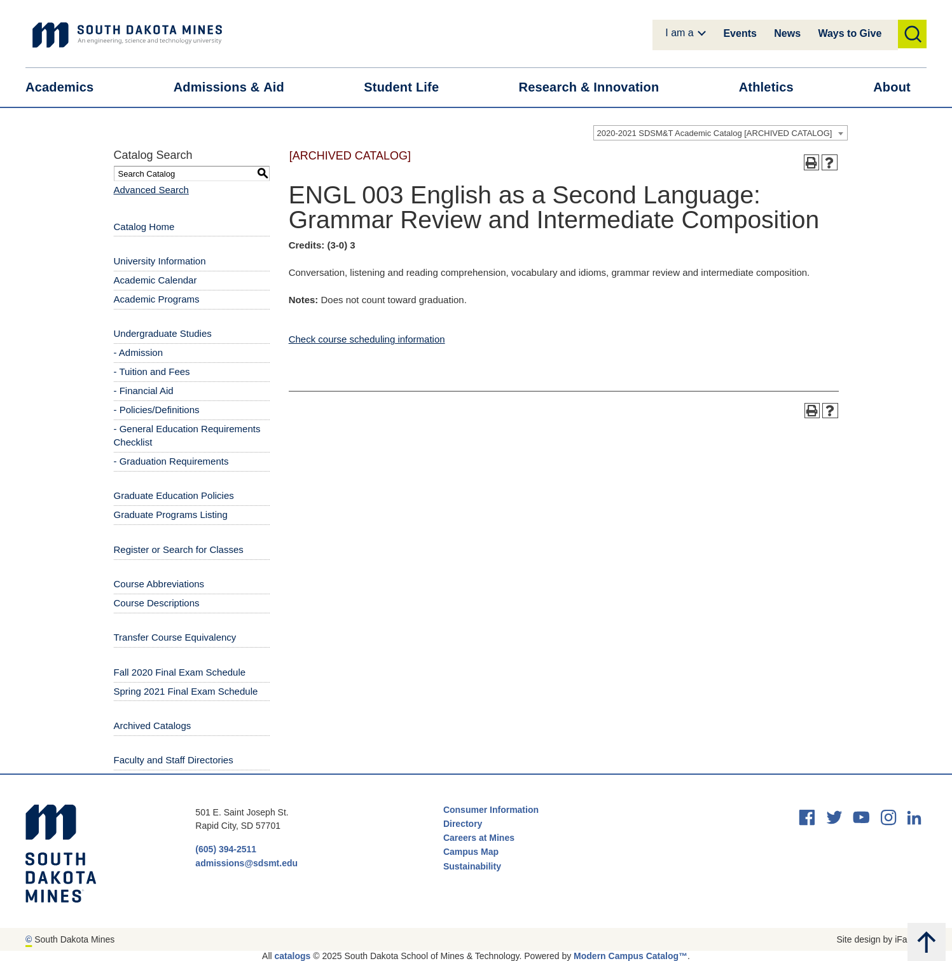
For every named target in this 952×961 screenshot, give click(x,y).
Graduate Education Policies (174, 495)
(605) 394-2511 (225, 849)
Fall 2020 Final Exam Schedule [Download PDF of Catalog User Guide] (180, 672)
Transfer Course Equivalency (175, 637)
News (787, 33)
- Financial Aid (144, 390)
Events (739, 33)
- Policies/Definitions (157, 409)
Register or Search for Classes (179, 549)
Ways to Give (849, 33)
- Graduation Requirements (171, 461)
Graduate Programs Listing (171, 514)
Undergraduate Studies (163, 333)
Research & (596, 87)
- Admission (138, 352)
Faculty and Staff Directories (173, 759)
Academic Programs (157, 299)
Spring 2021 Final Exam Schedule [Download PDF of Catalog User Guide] (186, 691)
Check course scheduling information (367, 339)
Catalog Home (144, 226)
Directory (462, 824)
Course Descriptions (157, 602)
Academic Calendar (155, 280)
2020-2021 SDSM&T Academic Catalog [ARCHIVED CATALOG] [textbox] (714, 133)
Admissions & (237, 87)
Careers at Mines (478, 838)
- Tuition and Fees (152, 371)
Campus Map (471, 852)
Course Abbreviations (159, 583)
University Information (160, 261)
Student (409, 87)
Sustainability (473, 866)
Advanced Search (151, 189)
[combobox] (720, 132)
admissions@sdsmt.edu (246, 863)
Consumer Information (491, 810)
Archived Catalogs (152, 725)
